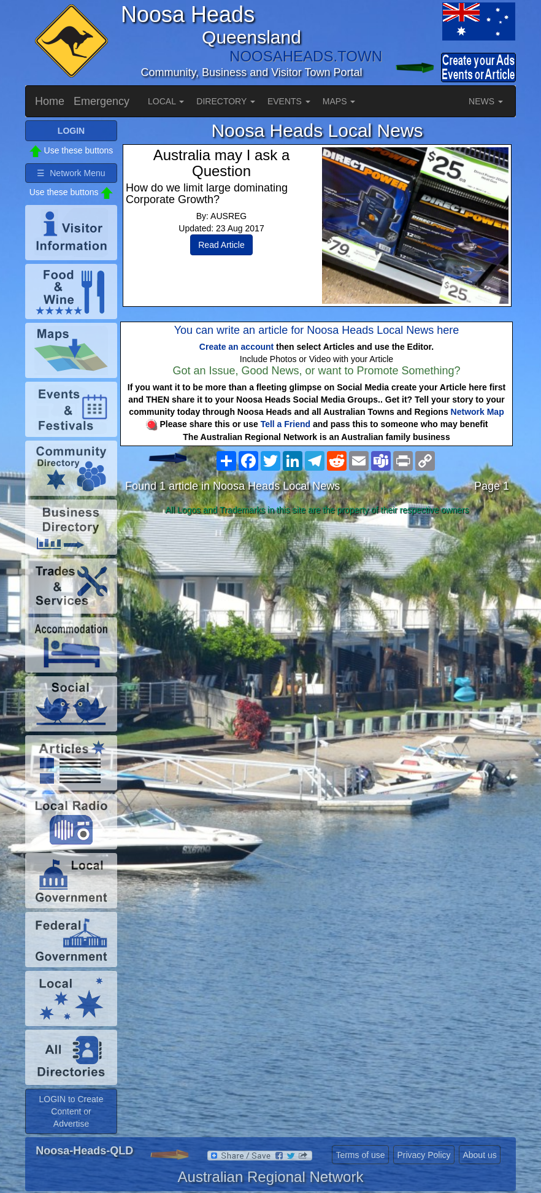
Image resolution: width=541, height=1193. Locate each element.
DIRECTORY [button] (225, 101)
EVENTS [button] (288, 101)
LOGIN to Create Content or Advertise (71, 1111)
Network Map (477, 412)
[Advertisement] (317, 617)
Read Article (221, 245)
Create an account (236, 347)
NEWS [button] (486, 101)
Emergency (101, 101)
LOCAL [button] (166, 101)
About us (479, 1155)
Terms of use (360, 1155)
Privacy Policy (423, 1155)
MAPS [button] (339, 101)
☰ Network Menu (71, 173)
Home (49, 101)
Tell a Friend (285, 424)
